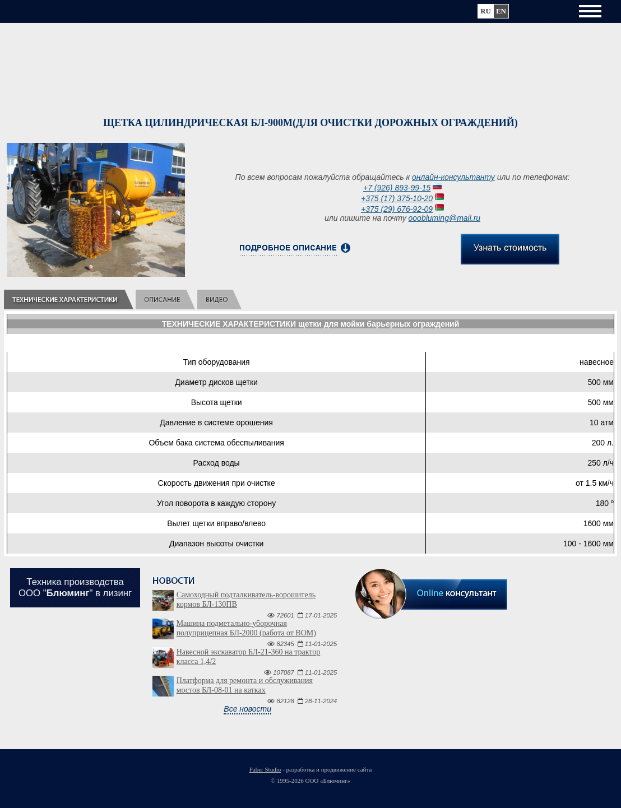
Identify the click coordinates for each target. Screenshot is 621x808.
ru (485, 11)
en (501, 11)
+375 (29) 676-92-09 (397, 209)
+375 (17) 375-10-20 (397, 198)
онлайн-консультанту (453, 177)
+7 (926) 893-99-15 (396, 187)
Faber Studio (265, 769)
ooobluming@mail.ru (445, 217)
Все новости (247, 708)
